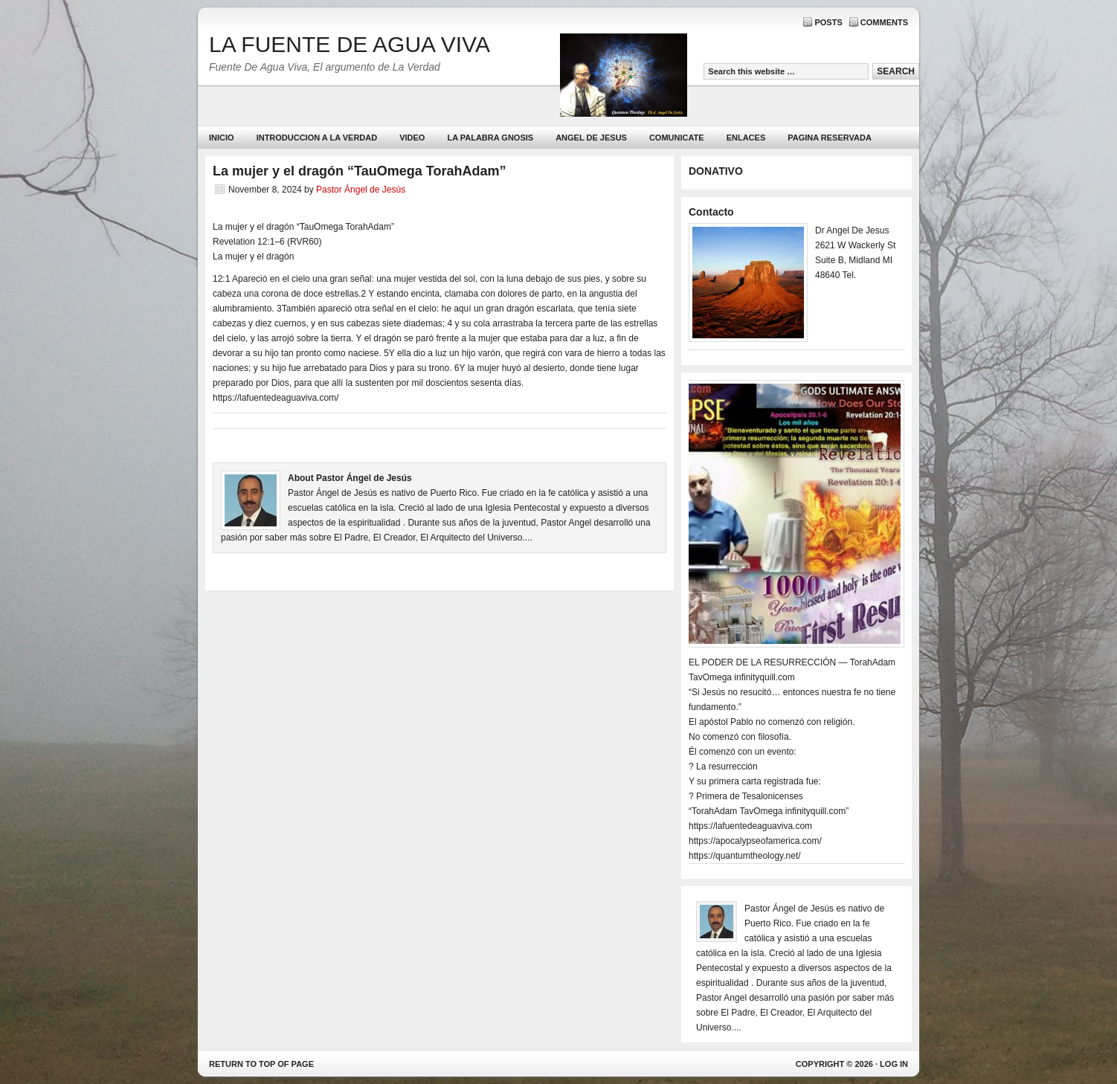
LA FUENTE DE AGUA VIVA (349, 44)
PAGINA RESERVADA (830, 137)
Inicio (221, 137)
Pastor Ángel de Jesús (360, 189)
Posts (828, 22)
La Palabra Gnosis (488, 141)
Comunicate (676, 137)
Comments (884, 22)
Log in (894, 1063)
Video (412, 137)
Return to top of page (261, 1063)
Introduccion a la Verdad (317, 137)
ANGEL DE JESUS (591, 137)
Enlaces (746, 137)
